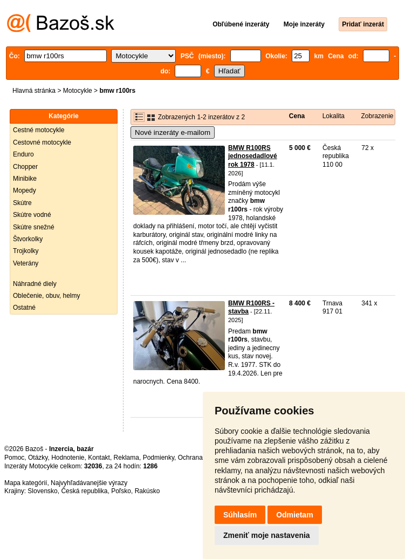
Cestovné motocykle (42, 142)
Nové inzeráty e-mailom (172, 132)
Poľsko (121, 491)
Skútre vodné (32, 215)
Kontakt (99, 457)
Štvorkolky (28, 239)
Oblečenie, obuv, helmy (46, 295)
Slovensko (42, 491)
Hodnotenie (67, 457)
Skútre (22, 203)
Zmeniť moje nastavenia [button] (266, 535)
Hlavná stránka (34, 90)
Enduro (23, 154)
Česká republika (84, 491)
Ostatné (24, 307)
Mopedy (24, 190)
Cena (297, 116)
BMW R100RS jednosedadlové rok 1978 (252, 156)
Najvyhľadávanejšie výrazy (89, 483)
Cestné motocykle (38, 130)
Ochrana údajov (200, 457)
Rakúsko (147, 491)
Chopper (25, 167)
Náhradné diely (35, 284)
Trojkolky (26, 251)
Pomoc (14, 457)
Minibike (25, 178)
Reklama (126, 457)
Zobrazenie (377, 116)
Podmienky (158, 457)
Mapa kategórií (25, 483)
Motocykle (77, 90)
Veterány (25, 263)
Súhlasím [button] (240, 514)
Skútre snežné (33, 227)
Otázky (37, 457)
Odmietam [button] (294, 514)
